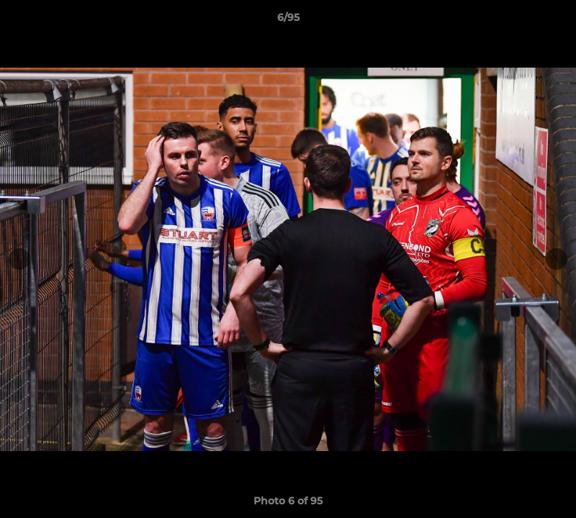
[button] (550, 20)
